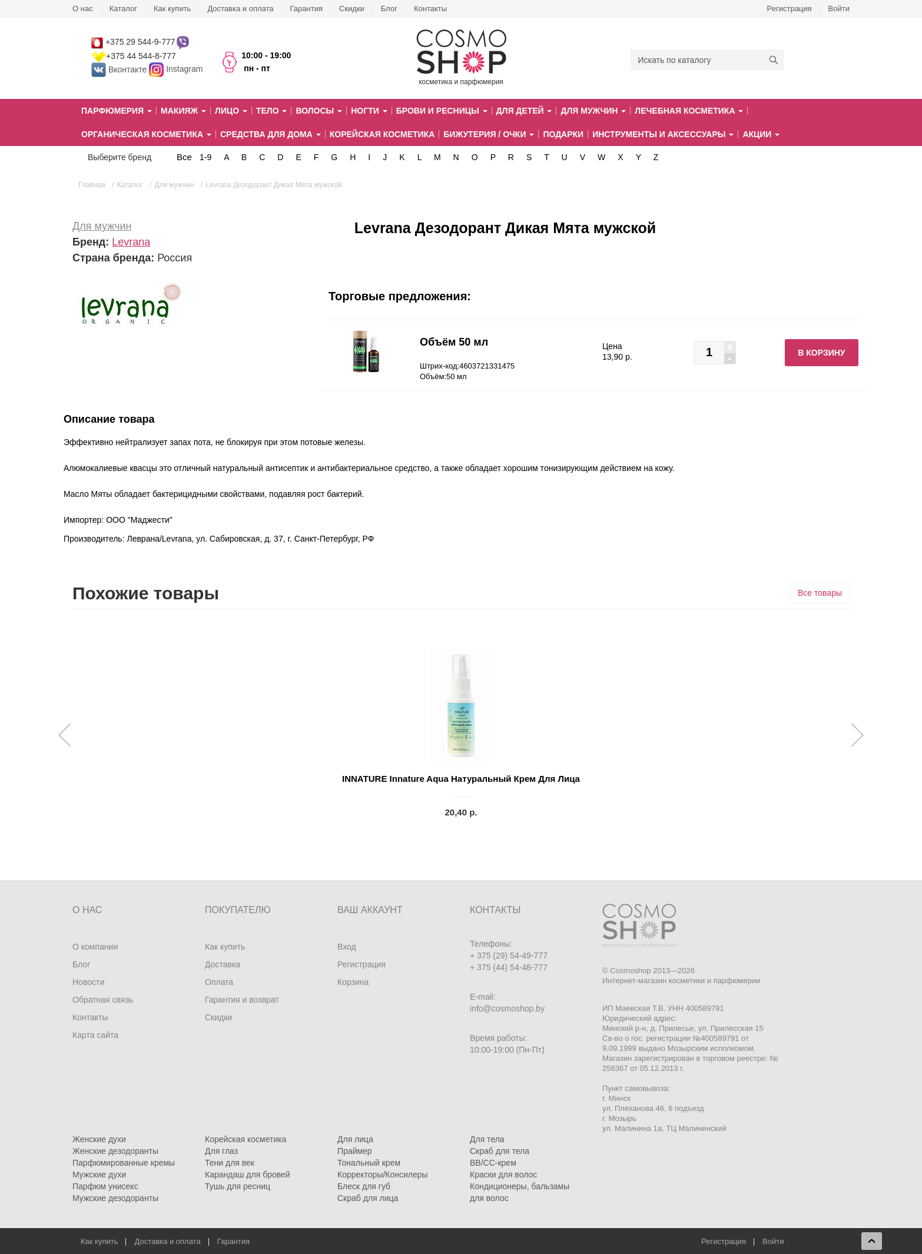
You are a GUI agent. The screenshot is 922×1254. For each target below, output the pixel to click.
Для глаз (221, 1151)
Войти (839, 8)
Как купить (172, 8)
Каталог (123, 8)
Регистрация (789, 8)
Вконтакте (120, 69)
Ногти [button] (369, 110)
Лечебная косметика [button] (689, 110)
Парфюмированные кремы (123, 1162)
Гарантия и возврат (242, 999)
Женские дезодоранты (115, 1151)
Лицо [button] (231, 110)
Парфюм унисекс (105, 1186)
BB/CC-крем (493, 1162)
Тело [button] (271, 110)
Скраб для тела (499, 1151)
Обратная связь (102, 999)
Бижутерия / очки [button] (488, 134)
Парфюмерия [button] (116, 110)
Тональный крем (368, 1162)
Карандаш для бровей (247, 1174)
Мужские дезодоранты (115, 1198)
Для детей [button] (524, 110)
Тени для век (229, 1162)
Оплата (219, 982)
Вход (346, 946)
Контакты (430, 8)
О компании (95, 946)
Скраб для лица (367, 1198)
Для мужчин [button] (593, 110)
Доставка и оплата (240, 8)
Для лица (355, 1139)
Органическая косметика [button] (146, 134)
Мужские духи (99, 1174)
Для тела (487, 1139)
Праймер (354, 1151)
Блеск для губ (363, 1186)
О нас (82, 8)
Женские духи (99, 1139)
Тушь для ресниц (237, 1186)
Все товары (820, 593)
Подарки (563, 134)
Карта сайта (95, 1035)
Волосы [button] (319, 110)
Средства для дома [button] (270, 134)
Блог (389, 8)
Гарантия (306, 8)
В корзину (821, 352)
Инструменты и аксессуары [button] (663, 134)
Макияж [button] (183, 110)
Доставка (222, 964)
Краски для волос (503, 1174)
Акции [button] (761, 134)
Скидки (351, 8)
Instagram (184, 69)
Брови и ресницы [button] (441, 110)
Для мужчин (101, 226)
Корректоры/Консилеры (382, 1174)
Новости (88, 982)
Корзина (353, 982)
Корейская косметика (382, 134)
